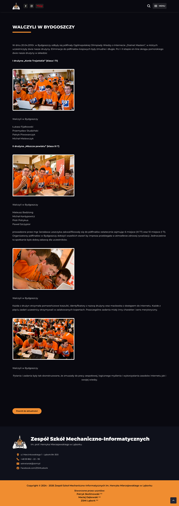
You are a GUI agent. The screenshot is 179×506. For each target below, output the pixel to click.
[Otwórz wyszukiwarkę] (149, 6)
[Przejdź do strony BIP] (40, 6)
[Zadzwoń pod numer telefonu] (91, 459)
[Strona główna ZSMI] (16, 6)
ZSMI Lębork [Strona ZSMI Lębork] (89, 500)
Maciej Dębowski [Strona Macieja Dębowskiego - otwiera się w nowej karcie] (89, 497)
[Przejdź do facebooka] (26, 6)
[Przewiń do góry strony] (173, 500)
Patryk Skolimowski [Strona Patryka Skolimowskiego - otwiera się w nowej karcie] (89, 494)
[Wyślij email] (91, 463)
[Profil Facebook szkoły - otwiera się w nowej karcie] (91, 468)
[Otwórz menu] (160, 6)
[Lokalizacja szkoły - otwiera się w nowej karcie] (91, 454)
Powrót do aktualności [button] (27, 411)
